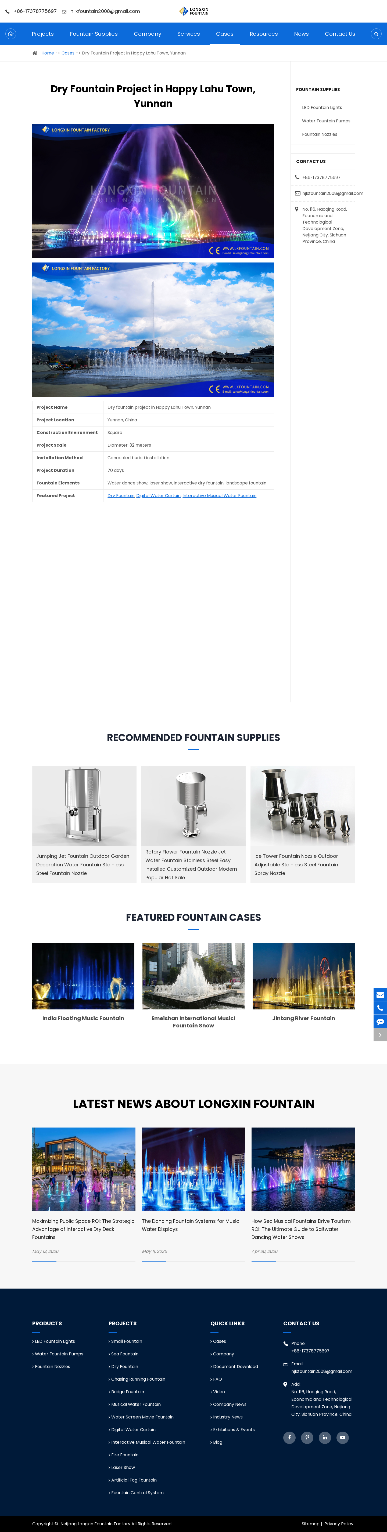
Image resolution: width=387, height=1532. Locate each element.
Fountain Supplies (94, 37)
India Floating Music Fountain (83, 1018)
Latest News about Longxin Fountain (193, 1104)
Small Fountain (125, 1341)
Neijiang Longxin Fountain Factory (95, 1524)
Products (47, 1323)
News (301, 37)
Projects (43, 37)
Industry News (226, 1417)
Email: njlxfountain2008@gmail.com (317, 1367)
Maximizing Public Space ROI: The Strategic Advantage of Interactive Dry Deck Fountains (83, 1229)
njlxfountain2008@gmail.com (101, 11)
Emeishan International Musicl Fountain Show (193, 1022)
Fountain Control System (136, 1493)
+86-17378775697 (31, 11)
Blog (216, 1442)
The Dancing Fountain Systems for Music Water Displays (190, 1225)
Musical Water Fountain (135, 1404)
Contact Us (340, 37)
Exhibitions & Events (232, 1430)
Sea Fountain (123, 1354)
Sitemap (311, 1524)
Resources (264, 37)
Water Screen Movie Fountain (141, 1417)
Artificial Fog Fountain (133, 1480)
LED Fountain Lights (322, 107)
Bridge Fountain (126, 1392)
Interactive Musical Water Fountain (219, 496)
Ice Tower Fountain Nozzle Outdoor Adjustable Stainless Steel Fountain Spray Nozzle (296, 865)
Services (188, 37)
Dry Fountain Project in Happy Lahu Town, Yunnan (134, 53)
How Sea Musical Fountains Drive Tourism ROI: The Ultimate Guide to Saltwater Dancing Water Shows (301, 1229)
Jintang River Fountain (303, 1018)
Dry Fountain (121, 496)
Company (147, 37)
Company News (228, 1404)
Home (47, 53)
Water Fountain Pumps (326, 121)
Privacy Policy (338, 1524)
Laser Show (122, 1467)
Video (217, 1392)
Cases (225, 37)
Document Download (234, 1366)
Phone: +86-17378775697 (306, 1347)
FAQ (216, 1379)
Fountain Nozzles (319, 134)
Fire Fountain (123, 1455)
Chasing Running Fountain (137, 1379)
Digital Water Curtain (158, 496)
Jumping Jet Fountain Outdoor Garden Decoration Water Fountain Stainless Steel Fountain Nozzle (82, 865)
